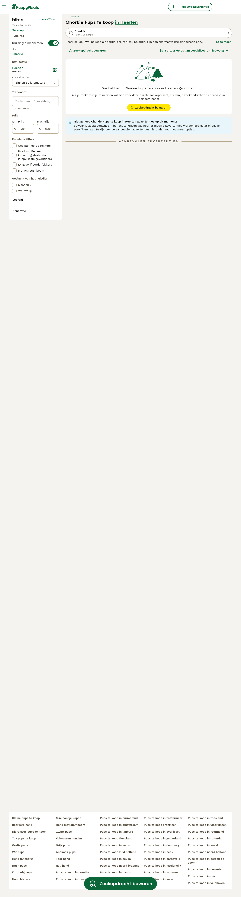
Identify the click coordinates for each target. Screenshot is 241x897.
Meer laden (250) (27, 208)
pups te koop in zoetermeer (163, 818)
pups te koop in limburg (116, 831)
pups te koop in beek (158, 852)
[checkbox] (14, 145)
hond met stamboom (70, 825)
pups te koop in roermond (206, 831)
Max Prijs (43, 276)
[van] (23, 283)
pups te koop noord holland (207, 852)
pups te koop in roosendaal (75, 879)
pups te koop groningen (160, 825)
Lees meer (223, 104)
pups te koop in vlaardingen (207, 825)
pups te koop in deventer (205, 869)
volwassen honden (69, 838)
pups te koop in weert (159, 879)
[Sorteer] (194, 112)
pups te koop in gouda (115, 859)
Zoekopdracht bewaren (87, 112)
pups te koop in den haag (161, 845)
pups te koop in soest (203, 845)
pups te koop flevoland (116, 838)
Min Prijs (18, 276)
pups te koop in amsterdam (119, 825)
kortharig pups (22, 872)
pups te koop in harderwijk (162, 865)
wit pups (18, 852)
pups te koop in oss (201, 876)
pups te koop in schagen (161, 872)
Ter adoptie (43, 96)
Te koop (21, 96)
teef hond (63, 859)
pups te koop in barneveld (162, 859)
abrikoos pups (66, 852)
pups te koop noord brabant (119, 865)
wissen (52, 127)
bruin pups (19, 865)
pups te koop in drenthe (72, 872)
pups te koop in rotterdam (206, 838)
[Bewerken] (55, 224)
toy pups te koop (24, 838)
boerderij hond (22, 825)
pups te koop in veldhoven (206, 883)
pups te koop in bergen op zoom (206, 860)
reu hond (62, 865)
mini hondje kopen (68, 818)
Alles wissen (49, 81)
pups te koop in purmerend (119, 818)
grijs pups (63, 845)
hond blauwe (21, 879)
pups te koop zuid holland (118, 852)
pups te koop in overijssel (162, 831)
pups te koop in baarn (115, 872)
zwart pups (64, 831)
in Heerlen (126, 84)
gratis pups (20, 845)
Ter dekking (23, 105)
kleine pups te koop (26, 818)
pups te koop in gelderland (162, 838)
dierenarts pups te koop (29, 831)
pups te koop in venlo (115, 845)
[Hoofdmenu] (4, 7)
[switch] (35, 119)
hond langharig (22, 859)
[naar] (48, 283)
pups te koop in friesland (205, 818)
